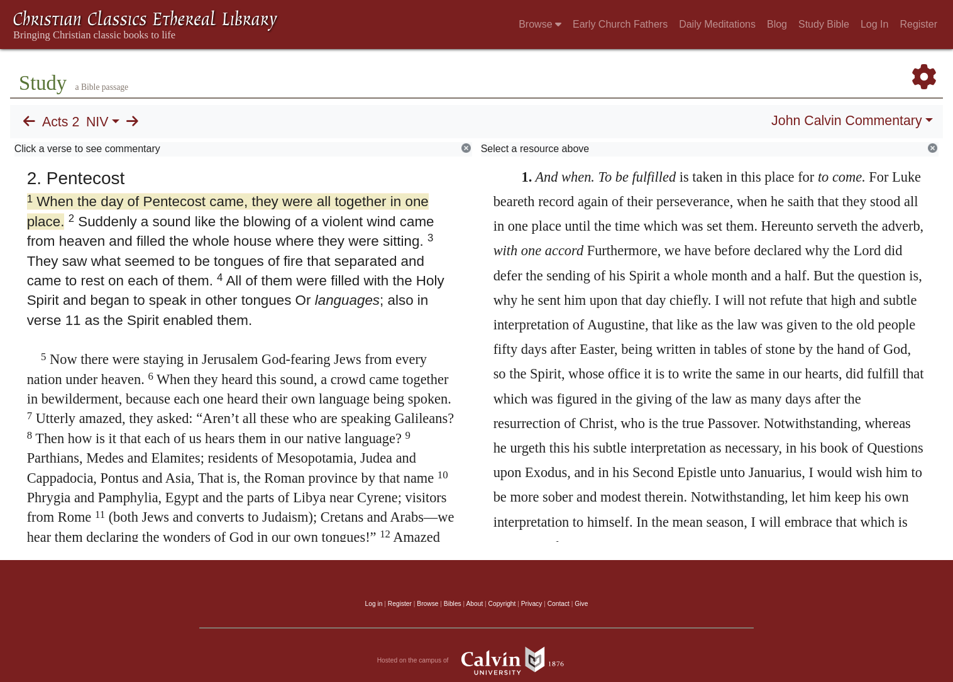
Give (581, 603)
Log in (374, 603)
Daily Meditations (717, 24)
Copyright (502, 603)
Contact (559, 603)
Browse (540, 24)
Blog (777, 24)
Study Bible (823, 24)
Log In (874, 24)
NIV (97, 121)
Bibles (452, 603)
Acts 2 (60, 121)
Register (918, 24)
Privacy (532, 603)
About (474, 603)
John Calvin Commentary (846, 120)
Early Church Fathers (620, 24)
